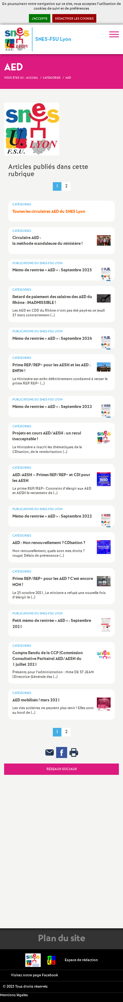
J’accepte (40, 19)
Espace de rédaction (81, 960)
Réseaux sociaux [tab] (62, 769)
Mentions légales (14, 995)
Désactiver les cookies (74, 19)
